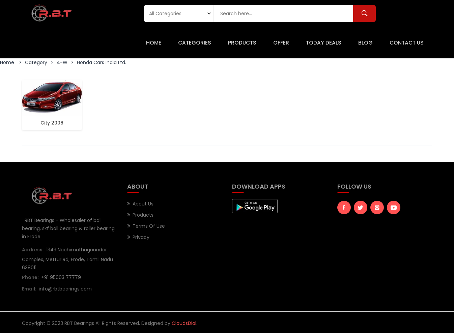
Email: (29, 288)
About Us (143, 203)
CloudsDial (184, 323)
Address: (33, 249)
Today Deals (323, 42)
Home (153, 42)
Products (242, 42)
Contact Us (407, 42)
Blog (365, 42)
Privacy (141, 237)
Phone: (30, 277)
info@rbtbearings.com (65, 288)
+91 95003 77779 (61, 277)
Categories (194, 42)
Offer (281, 42)
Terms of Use (149, 226)
